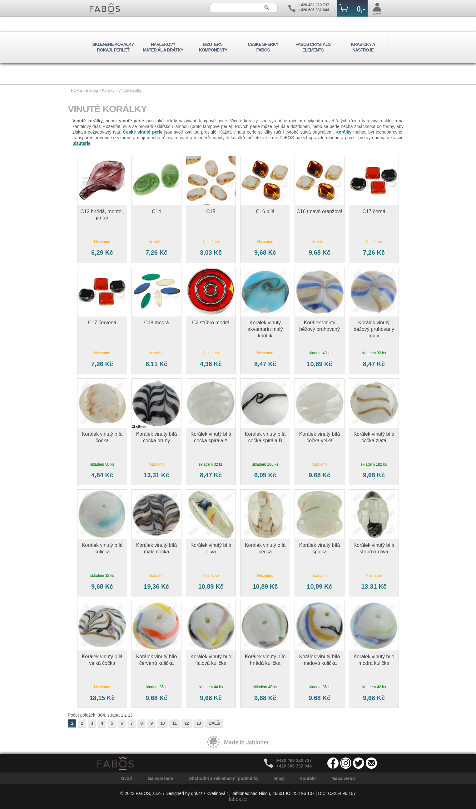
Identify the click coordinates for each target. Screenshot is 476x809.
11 (174, 723)
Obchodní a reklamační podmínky (224, 778)
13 (198, 723)
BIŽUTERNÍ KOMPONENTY (213, 47)
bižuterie (81, 143)
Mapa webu (343, 778)
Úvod (126, 778)
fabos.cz (238, 799)
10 (162, 723)
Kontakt (308, 778)
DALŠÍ (214, 723)
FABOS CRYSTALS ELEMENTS (312, 47)
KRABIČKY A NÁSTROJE (363, 47)
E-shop (92, 90)
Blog (279, 778)
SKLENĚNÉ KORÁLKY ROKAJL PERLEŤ (113, 47)
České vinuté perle (143, 132)
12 (186, 723)
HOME (76, 90)
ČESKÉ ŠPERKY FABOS (263, 47)
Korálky (108, 90)
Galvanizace (160, 778)
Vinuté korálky (130, 90)
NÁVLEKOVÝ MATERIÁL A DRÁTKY (163, 47)
